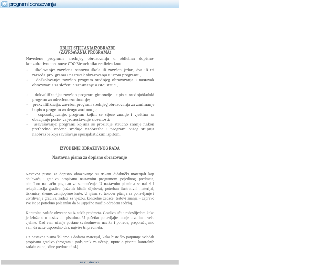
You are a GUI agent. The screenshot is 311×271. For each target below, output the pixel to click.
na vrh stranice (89, 262)
